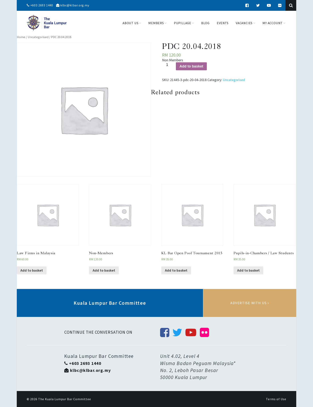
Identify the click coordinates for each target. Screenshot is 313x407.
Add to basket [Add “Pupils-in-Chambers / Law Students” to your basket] (248, 270)
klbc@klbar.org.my (72, 5)
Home (21, 37)
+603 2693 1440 (40, 5)
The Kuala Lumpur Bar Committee (64, 399)
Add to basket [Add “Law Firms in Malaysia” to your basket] (31, 270)
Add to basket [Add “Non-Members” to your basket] (104, 270)
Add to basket (191, 66)
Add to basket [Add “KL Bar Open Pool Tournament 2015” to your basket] (176, 270)
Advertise (249, 303)
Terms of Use (276, 399)
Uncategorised (38, 37)
